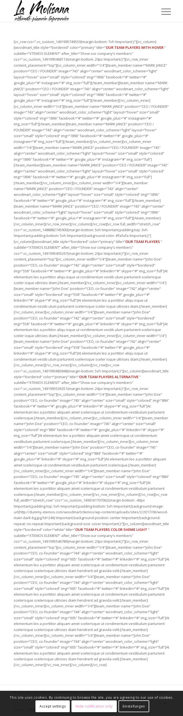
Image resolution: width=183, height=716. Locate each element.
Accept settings (53, 706)
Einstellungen (134, 706)
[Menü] (162, 11)
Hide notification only (94, 706)
